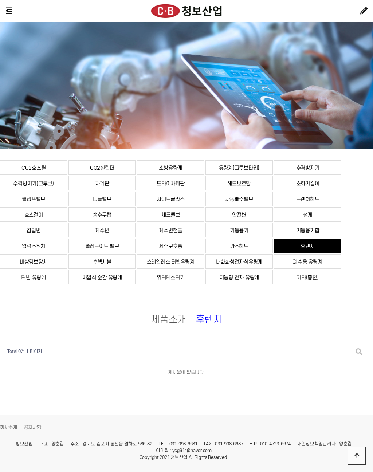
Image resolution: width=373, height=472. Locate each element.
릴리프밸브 (33, 199)
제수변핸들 (170, 230)
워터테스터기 (170, 277)
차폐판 (102, 183)
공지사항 (32, 427)
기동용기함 (307, 230)
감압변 (33, 230)
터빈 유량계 (33, 277)
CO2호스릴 (33, 167)
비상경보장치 (33, 261)
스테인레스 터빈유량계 (171, 261)
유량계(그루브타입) (239, 167)
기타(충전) (307, 277)
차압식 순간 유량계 (102, 277)
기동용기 (239, 230)
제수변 (102, 230)
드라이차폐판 (170, 183)
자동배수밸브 (239, 199)
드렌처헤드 (307, 199)
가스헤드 (239, 246)
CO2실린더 (102, 167)
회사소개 (8, 427)
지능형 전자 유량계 (239, 277)
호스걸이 (33, 214)
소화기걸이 (307, 183)
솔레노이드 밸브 (102, 246)
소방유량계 (170, 167)
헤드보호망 (239, 183)
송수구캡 (102, 214)
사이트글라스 (170, 199)
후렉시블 (102, 261)
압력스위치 (33, 246)
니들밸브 (102, 199)
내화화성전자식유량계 (239, 261)
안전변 (239, 214)
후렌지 (307, 246)
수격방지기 (307, 167)
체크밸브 (170, 214)
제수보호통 (170, 246)
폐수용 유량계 (307, 261)
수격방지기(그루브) (33, 183)
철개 (307, 214)
